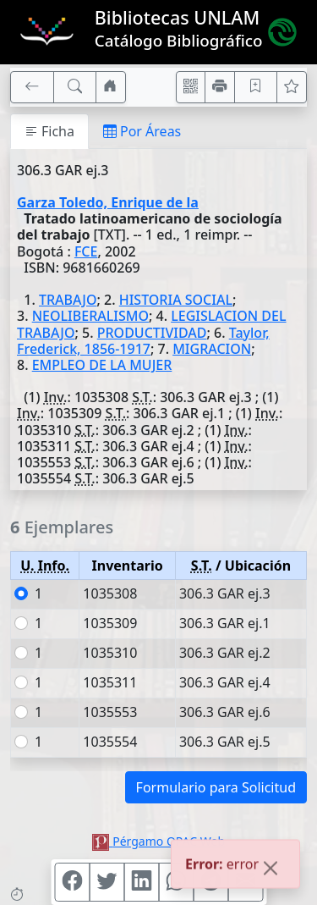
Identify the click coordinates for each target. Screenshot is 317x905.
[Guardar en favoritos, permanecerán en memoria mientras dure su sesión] (256, 87)
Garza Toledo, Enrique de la (108, 202)
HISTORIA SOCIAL (175, 299)
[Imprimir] (220, 87)
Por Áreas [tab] (142, 131)
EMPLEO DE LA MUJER (102, 365)
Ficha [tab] (49, 131)
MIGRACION (211, 348)
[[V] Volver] (32, 87)
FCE (86, 251)
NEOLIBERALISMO (90, 315)
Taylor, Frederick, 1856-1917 (143, 340)
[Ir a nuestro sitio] (111, 87)
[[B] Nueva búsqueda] (75, 87)
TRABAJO (68, 299)
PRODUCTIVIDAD (152, 332)
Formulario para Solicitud (216, 787)
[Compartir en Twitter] (106, 882)
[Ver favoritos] (291, 87)
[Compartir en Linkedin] (141, 882)
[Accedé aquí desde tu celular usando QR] (191, 87)
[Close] (270, 870)
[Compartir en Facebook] (72, 882)
